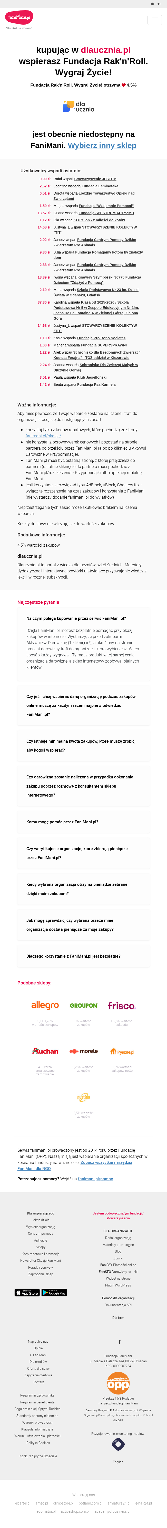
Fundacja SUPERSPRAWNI (104, 345)
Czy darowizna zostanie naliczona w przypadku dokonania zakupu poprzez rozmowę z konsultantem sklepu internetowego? (79, 786)
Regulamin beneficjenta (37, 1402)
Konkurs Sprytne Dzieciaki (38, 1456)
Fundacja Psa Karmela (96, 384)
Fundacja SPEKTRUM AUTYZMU (106, 213)
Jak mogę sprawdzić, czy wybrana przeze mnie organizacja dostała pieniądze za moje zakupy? (70, 925)
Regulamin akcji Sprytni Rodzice (37, 1408)
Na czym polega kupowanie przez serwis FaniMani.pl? (76, 618)
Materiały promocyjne (118, 1244)
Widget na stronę (118, 1278)
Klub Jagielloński (91, 377)
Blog (118, 1251)
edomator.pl (46, 1511)
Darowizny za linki (118, 1271)
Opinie (38, 1348)
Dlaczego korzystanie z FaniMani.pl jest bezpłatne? (73, 956)
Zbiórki (118, 1258)
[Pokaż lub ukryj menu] (155, 20)
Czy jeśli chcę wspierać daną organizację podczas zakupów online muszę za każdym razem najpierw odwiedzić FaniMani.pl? (81, 705)
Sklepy (40, 1247)
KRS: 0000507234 (118, 1366)
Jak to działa (41, 1220)
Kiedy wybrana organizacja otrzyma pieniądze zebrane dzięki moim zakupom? (76, 889)
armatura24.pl (118, 1503)
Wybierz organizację (40, 1226)
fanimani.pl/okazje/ (43, 436)
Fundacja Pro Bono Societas (101, 338)
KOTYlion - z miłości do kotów (99, 220)
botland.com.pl (90, 1503)
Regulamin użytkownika (37, 1395)
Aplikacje (40, 1240)
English (118, 1462)
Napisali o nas (38, 1341)
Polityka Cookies (38, 1442)
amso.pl (41, 1503)
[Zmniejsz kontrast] (153, 4)
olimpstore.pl (63, 1503)
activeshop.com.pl (75, 1511)
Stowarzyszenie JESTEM (95, 179)
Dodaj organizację (118, 1237)
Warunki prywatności (37, 1422)
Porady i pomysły (40, 1267)
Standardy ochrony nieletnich (37, 1415)
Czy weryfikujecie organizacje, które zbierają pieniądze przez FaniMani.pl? (77, 853)
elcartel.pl (22, 1503)
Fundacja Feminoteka (100, 186)
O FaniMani (38, 1355)
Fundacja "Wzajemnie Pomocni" (106, 206)
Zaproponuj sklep (40, 1274)
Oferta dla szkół (38, 1368)
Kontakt (38, 1382)
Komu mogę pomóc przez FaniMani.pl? (62, 822)
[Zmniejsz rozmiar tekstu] (160, 4)
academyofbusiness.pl (112, 1511)
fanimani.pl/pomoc (95, 1179)
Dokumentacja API (118, 1305)
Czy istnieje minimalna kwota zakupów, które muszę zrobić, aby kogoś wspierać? (80, 745)
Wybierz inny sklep (102, 145)
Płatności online (118, 1264)
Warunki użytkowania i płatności (37, 1436)
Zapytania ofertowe (38, 1375)
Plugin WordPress (118, 1285)
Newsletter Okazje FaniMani (40, 1260)
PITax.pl (148, 1415)
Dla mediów (38, 1361)
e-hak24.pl (143, 1503)
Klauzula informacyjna (37, 1429)
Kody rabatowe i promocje (41, 1254)
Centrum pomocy (40, 1233)
